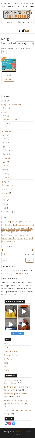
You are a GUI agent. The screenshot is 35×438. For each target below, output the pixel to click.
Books (5, 115)
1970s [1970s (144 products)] (25, 222)
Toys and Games (6, 212)
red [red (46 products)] (24, 235)
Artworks (5, 135)
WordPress (19, 431)
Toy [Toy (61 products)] (18, 238)
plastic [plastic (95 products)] (20, 235)
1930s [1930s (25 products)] (13, 222)
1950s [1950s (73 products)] (17, 222)
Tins (4, 127)
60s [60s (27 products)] (3, 222)
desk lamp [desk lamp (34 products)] (4, 228)
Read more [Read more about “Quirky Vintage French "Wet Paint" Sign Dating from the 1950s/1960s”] (9, 79)
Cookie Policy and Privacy (11, 351)
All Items (3, 100)
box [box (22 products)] (15, 225)
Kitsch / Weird (5, 177)
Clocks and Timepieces (9, 119)
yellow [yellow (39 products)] (13, 241)
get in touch (28, 285)
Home (6, 363)
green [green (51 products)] (22, 228)
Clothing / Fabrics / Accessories (10, 104)
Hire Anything (8, 359)
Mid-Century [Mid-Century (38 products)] (9, 235)
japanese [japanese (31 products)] (8, 232)
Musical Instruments (7, 185)
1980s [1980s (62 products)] (30, 222)
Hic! (4, 208)
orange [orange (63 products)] (15, 235)
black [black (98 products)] (7, 225)
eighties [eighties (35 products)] (10, 228)
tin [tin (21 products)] (15, 238)
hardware (5, 165)
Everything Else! (5, 158)
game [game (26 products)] (15, 228)
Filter (4, 254)
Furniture (4, 162)
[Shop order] (25, 43)
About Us (7, 343)
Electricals (4, 147)
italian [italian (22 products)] (31, 228)
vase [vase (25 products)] (22, 238)
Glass (4, 138)
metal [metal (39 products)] (3, 235)
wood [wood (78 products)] (3, 241)
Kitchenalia (4, 173)
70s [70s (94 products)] (6, 222)
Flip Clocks (6, 150)
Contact (6, 347)
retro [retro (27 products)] (28, 235)
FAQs (7, 370)
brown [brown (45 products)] (19, 225)
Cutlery (5, 196)
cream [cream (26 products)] (27, 225)
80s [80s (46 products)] (9, 222)
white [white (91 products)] (30, 238)
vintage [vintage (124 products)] (26, 238)
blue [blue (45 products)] (11, 225)
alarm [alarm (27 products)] (3, 225)
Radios (5, 154)
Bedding (5, 108)
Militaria (5, 123)
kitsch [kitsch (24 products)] (13, 232)
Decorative (4, 131)
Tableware (4, 193)
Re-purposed (5, 189)
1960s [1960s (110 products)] (21, 222)
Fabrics (5, 200)
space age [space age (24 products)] (10, 238)
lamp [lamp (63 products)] (17, 232)
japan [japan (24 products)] (3, 232)
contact (3, 6)
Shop (5, 366)
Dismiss (31, 6)
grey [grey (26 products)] (27, 228)
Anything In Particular (22, 273)
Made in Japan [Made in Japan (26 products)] (27, 232)
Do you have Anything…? (11, 355)
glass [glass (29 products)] (19, 228)
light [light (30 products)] (21, 232)
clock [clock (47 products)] (23, 225)
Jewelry (3, 169)
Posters (5, 142)
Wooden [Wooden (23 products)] (8, 241)
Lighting (3, 181)
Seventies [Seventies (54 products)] (4, 238)
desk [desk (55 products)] (32, 225)
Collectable (4, 112)
